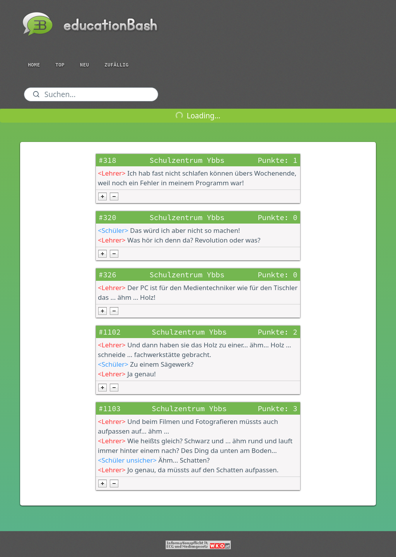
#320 (107, 217)
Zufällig (116, 65)
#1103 (110, 408)
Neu (84, 65)
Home (34, 65)
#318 (107, 160)
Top (59, 65)
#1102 (110, 332)
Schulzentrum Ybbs (187, 160)
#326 (107, 274)
